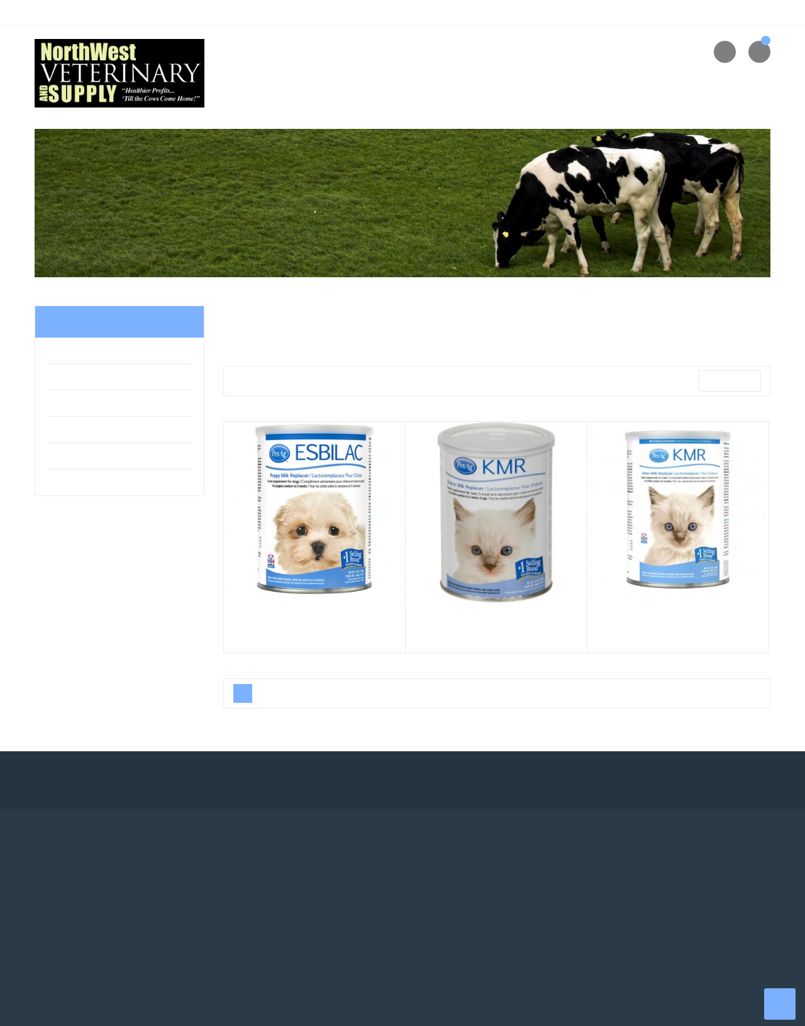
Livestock (72, 432)
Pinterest (192, 780)
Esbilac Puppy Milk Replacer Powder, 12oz (314, 622)
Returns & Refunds (647, 901)
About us (628, 878)
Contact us (631, 924)
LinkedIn (261, 780)
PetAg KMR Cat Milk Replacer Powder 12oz (496, 622)
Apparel (68, 458)
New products (448, 901)
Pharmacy (74, 405)
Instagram (226, 780)
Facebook (88, 780)
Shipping (438, 878)
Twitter (122, 780)
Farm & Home (79, 379)
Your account (265, 852)
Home (63, 322)
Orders (246, 901)
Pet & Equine (78, 352)
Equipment (74, 484)
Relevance (726, 381)
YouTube (157, 780)
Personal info (259, 878)
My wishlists (256, 947)
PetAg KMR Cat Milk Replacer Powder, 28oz (677, 622)
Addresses (254, 924)
